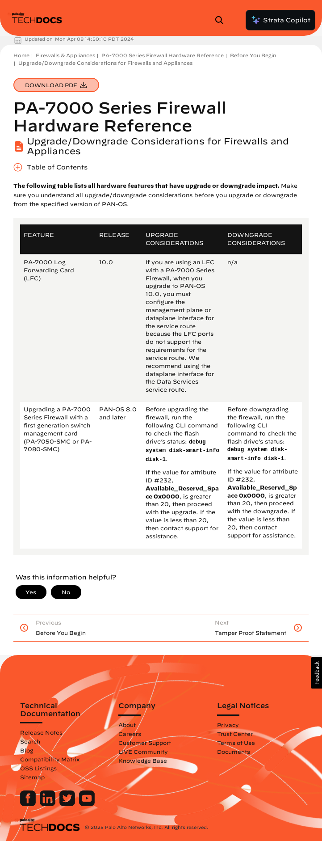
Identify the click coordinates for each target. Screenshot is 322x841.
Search (30, 741)
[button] (316, 673)
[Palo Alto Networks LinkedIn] (48, 803)
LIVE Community (143, 751)
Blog (26, 750)
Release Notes (41, 732)
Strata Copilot (280, 20)
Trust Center (235, 734)
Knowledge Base (142, 760)
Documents (233, 751)
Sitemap (32, 777)
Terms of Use (236, 743)
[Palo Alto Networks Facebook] (29, 803)
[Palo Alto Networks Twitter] (68, 803)
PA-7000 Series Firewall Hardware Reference (162, 55)
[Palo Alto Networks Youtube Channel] (87, 803)
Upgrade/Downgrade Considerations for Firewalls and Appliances (105, 63)
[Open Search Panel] (222, 20)
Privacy (228, 725)
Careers (129, 734)
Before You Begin (253, 55)
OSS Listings (38, 768)
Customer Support (144, 743)
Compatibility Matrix (49, 759)
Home (21, 55)
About (127, 725)
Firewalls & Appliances (65, 55)
